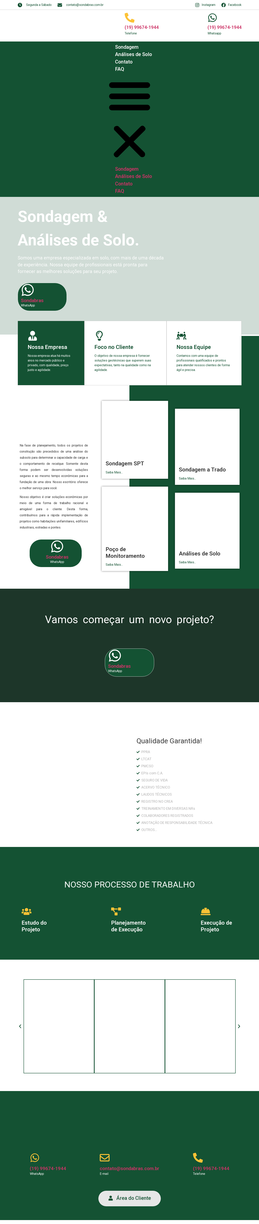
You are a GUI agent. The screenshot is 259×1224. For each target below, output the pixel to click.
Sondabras (32, 300)
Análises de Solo (133, 54)
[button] (129, 119)
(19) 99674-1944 (142, 27)
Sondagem (126, 47)
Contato (124, 62)
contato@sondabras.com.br (129, 1168)
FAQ (119, 69)
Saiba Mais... (114, 472)
